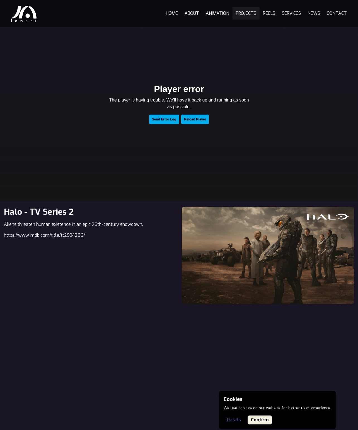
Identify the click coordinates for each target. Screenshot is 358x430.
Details (234, 420)
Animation (217, 13)
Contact (337, 13)
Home (172, 13)
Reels (269, 13)
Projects (246, 13)
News (314, 13)
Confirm (259, 420)
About (192, 13)
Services (291, 13)
